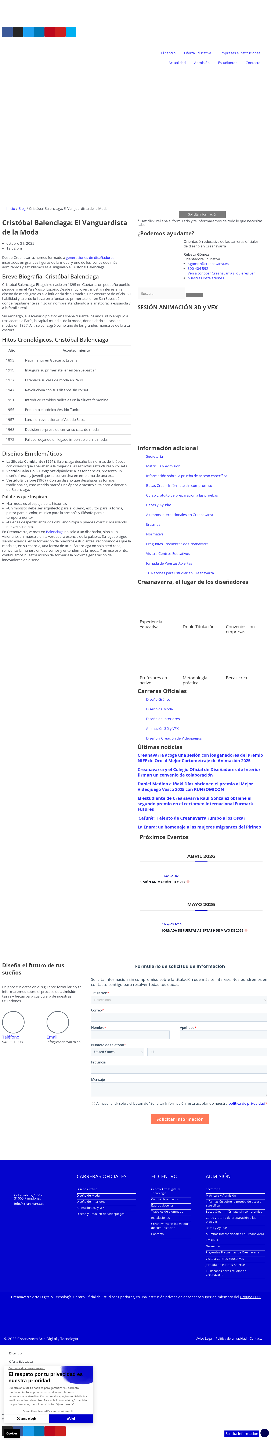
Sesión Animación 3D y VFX (162, 882)
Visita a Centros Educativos (168, 553)
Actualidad (177, 62)
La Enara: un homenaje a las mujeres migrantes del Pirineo (199, 827)
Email (52, 1037)
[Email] (58, 1022)
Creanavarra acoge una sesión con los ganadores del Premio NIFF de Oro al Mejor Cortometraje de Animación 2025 (200, 758)
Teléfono (10, 1037)
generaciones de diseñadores (90, 257)
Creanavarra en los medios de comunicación (170, 1226)
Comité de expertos (165, 1199)
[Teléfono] (13, 1022)
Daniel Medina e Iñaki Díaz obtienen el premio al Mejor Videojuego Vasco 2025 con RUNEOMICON (195, 787)
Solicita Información (242, 1433)
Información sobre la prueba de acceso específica (186, 476)
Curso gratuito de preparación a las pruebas (182, 495)
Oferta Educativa (197, 53)
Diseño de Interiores (163, 719)
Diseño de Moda (159, 709)
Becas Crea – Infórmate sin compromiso (179, 485)
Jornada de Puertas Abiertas (169, 563)
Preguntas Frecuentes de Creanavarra (177, 544)
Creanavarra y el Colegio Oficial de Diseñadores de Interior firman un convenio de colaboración (199, 772)
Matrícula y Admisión (163, 466)
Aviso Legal (204, 1338)
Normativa (154, 534)
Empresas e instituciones (240, 53)
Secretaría (154, 456)
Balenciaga (55, 531)
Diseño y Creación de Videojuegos (174, 738)
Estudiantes (227, 62)
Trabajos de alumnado (167, 1212)
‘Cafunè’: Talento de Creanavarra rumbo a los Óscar (191, 818)
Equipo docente (162, 1206)
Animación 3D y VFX (162, 728)
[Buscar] (194, 295)
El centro (168, 53)
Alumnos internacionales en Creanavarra (179, 515)
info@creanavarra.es (29, 1204)
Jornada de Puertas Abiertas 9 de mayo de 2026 (202, 931)
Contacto (253, 62)
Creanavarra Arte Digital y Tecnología (47, 1338)
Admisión (202, 62)
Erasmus (153, 524)
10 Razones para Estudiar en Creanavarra (180, 573)
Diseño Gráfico (158, 699)
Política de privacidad (231, 1338)
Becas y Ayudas (158, 505)
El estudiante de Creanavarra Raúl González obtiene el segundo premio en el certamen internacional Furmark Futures (195, 804)
